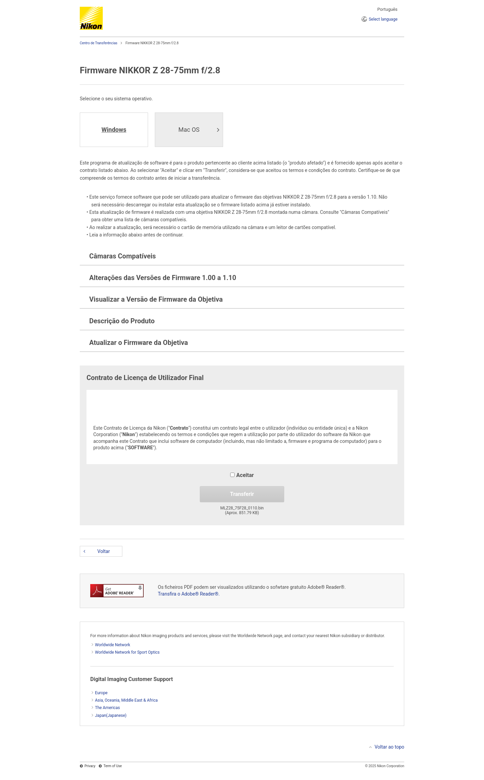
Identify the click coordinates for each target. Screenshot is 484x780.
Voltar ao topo (389, 747)
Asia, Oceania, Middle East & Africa (126, 700)
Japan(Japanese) (110, 715)
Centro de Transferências (98, 43)
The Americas (107, 707)
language (383, 19)
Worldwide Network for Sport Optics (127, 652)
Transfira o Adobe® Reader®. (189, 594)
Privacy (89, 766)
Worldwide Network (112, 645)
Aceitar (242, 475)
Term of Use (112, 766)
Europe (101, 692)
